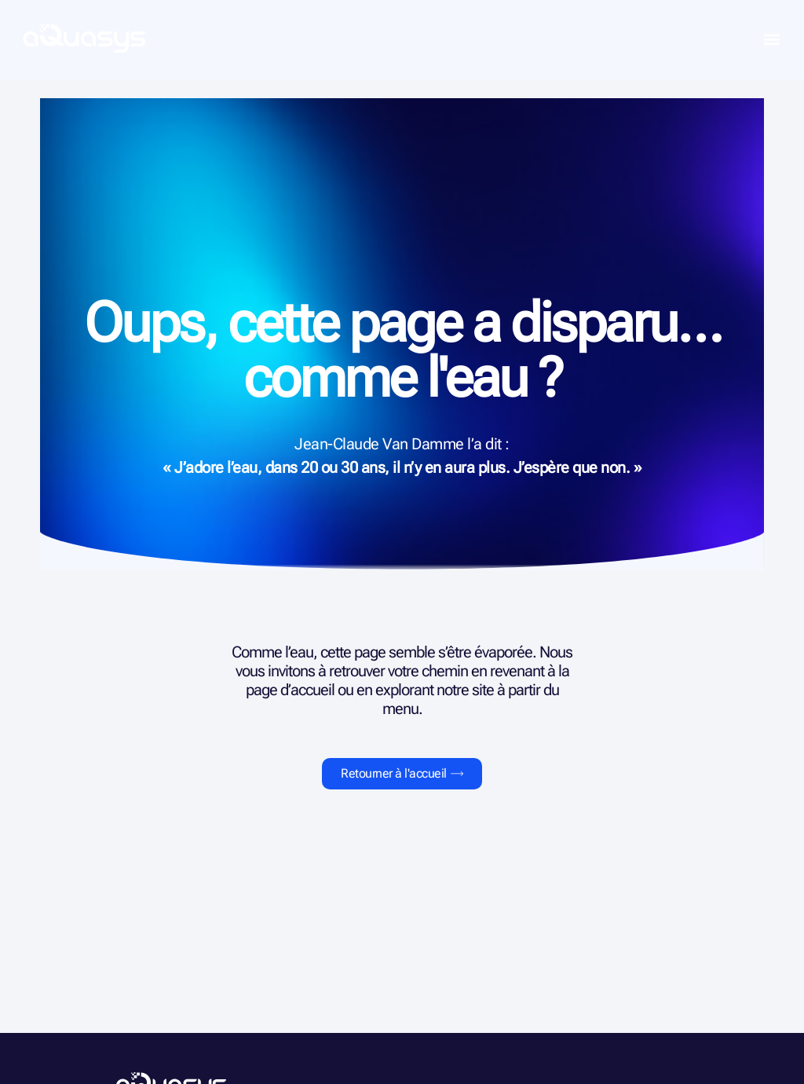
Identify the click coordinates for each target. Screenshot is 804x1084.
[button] (771, 40)
